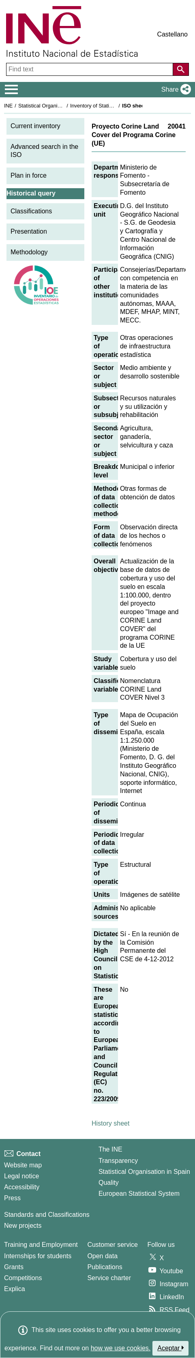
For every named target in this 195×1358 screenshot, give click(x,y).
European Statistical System (139, 1193)
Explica (14, 1288)
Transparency (118, 1160)
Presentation (29, 231)
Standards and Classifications (47, 1214)
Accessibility (21, 1187)
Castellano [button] (172, 34)
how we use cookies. (121, 1348)
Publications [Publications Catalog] (104, 1266)
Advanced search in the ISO (44, 151)
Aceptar (170, 1348)
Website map (23, 1165)
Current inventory (35, 125)
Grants (14, 1266)
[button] (174, 89)
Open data (102, 1256)
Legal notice (21, 1176)
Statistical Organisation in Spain (55, 106)
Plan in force (29, 175)
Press (12, 1198)
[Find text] (90, 69)
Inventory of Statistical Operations (109, 106)
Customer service (112, 1244)
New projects (22, 1225)
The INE (110, 1149)
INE (8, 106)
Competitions (23, 1277)
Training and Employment (41, 1244)
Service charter (109, 1277)
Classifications (31, 211)
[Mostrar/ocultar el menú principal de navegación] (11, 89)
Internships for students (37, 1256)
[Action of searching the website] (181, 69)
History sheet (110, 1123)
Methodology (29, 252)
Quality (109, 1182)
